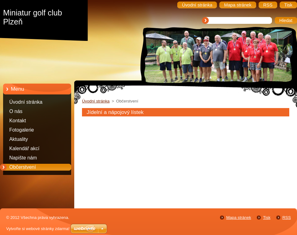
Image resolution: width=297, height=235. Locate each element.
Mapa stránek (238, 217)
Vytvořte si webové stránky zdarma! (38, 228)
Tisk (266, 217)
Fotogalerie (21, 130)
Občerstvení (22, 167)
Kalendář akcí (24, 148)
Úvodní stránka (25, 102)
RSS (286, 217)
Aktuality (18, 139)
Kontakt (17, 120)
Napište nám (23, 157)
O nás (15, 111)
